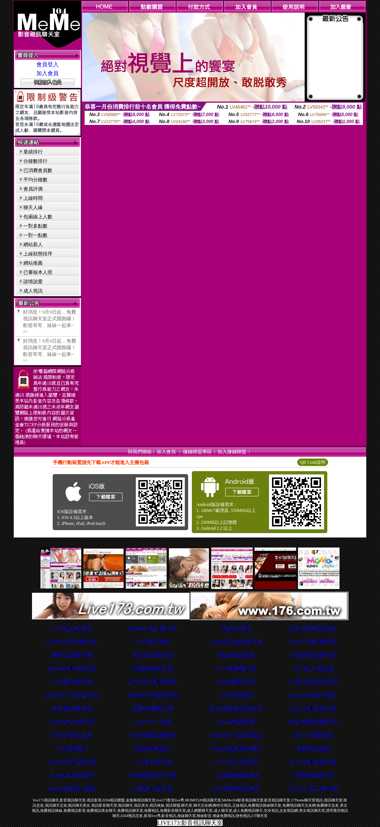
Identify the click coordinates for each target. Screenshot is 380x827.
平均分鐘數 (35, 179)
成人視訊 (33, 291)
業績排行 (33, 152)
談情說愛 (33, 281)
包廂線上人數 (37, 216)
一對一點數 (35, 235)
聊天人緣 (33, 207)
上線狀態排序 (37, 254)
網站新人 (33, 244)
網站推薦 (33, 263)
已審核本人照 (37, 272)
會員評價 (33, 189)
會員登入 (47, 64)
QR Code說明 (312, 462)
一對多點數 (35, 226)
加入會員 (47, 73)
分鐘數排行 (35, 161)
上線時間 (33, 198)
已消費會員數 (37, 170)
